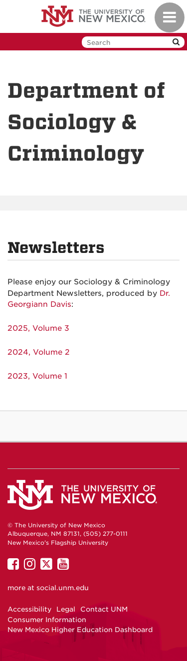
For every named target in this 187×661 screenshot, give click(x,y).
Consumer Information (46, 620)
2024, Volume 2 (38, 352)
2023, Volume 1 (37, 376)
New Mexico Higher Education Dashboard (80, 630)
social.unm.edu (62, 588)
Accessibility (29, 609)
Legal (65, 609)
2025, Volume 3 (38, 328)
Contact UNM (104, 609)
